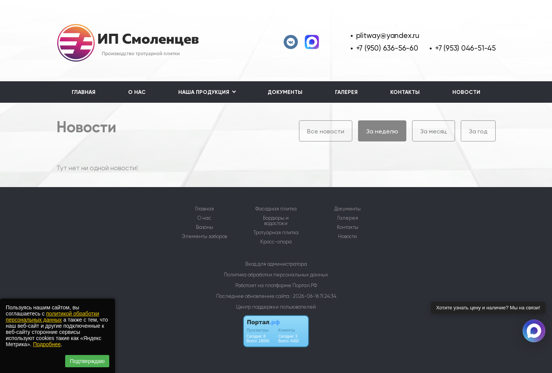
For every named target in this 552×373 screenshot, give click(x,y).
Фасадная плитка (276, 209)
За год (478, 131)
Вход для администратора (276, 264)
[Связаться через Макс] (533, 330)
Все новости (325, 131)
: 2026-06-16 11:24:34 (313, 296)
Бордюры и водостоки (276, 220)
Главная (83, 92)
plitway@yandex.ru (387, 35)
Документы (285, 92)
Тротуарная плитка (276, 232)
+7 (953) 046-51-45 (465, 48)
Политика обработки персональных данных (276, 275)
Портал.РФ (304, 285)
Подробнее (47, 344)
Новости (466, 92)
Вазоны (204, 227)
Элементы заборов (204, 236)
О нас (137, 92)
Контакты (405, 92)
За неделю (382, 131)
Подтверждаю (87, 361)
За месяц (433, 131)
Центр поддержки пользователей (276, 307)
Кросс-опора (276, 242)
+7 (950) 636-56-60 (387, 48)
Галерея (346, 92)
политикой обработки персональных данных (52, 317)
